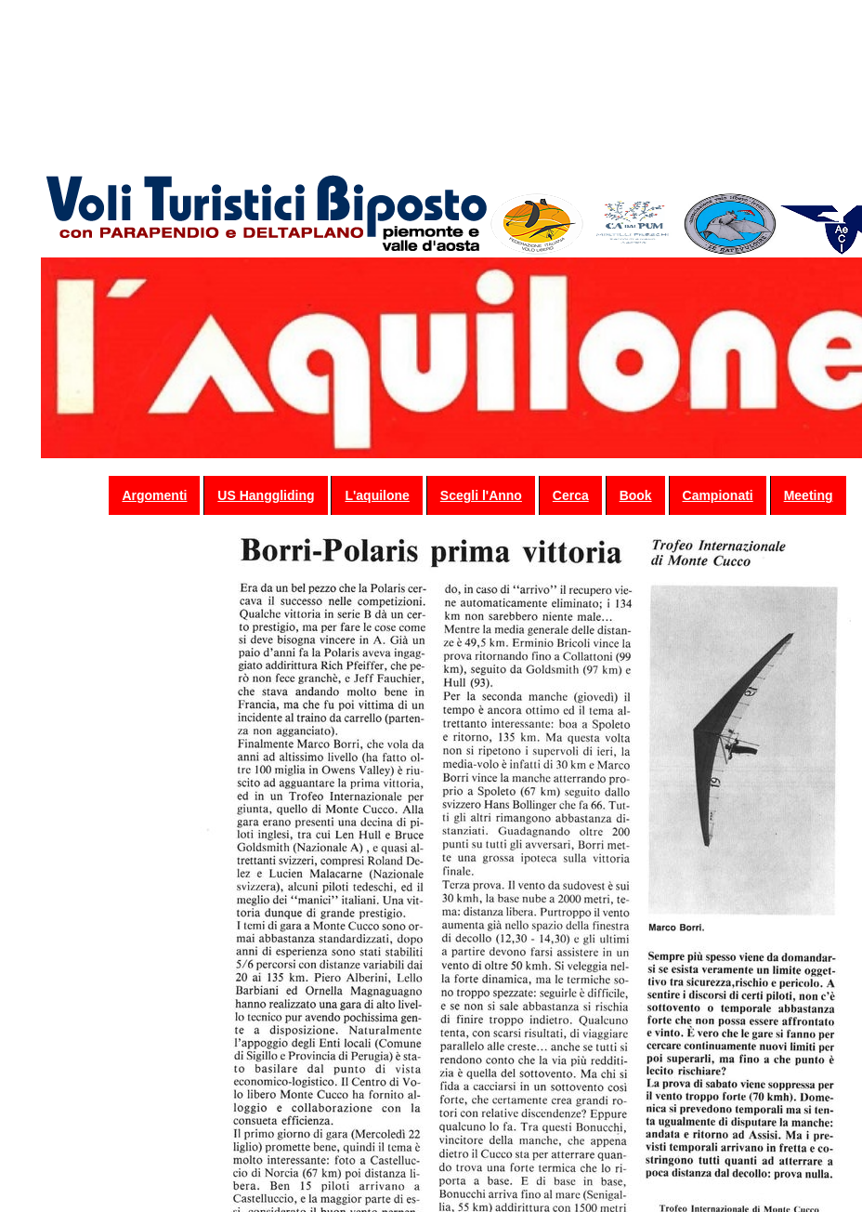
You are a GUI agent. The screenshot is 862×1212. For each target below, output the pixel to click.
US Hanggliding (265, 495)
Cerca (571, 495)
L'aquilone (377, 495)
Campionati (718, 495)
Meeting (808, 495)
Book (636, 495)
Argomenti (154, 495)
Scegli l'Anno (481, 495)
